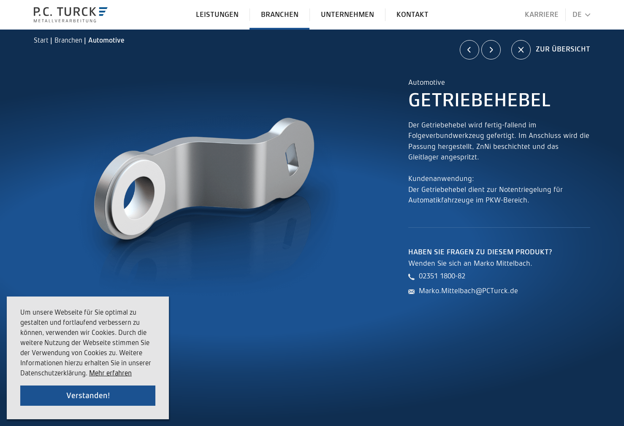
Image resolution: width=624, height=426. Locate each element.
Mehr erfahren (110, 373)
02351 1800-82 (442, 276)
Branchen (69, 41)
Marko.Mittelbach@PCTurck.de (468, 291)
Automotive (106, 41)
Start (42, 41)
